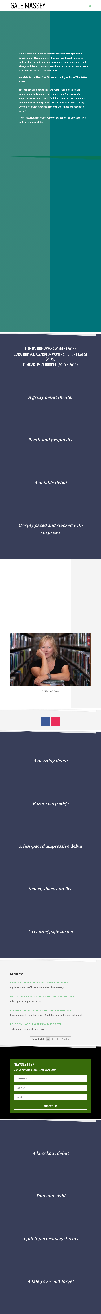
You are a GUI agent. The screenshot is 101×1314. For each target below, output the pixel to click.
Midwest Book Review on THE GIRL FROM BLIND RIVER (42, 996)
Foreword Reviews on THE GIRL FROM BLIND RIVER (40, 1010)
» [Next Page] (68, 1038)
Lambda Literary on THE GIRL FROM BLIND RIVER (39, 982)
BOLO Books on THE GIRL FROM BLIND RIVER (36, 1024)
